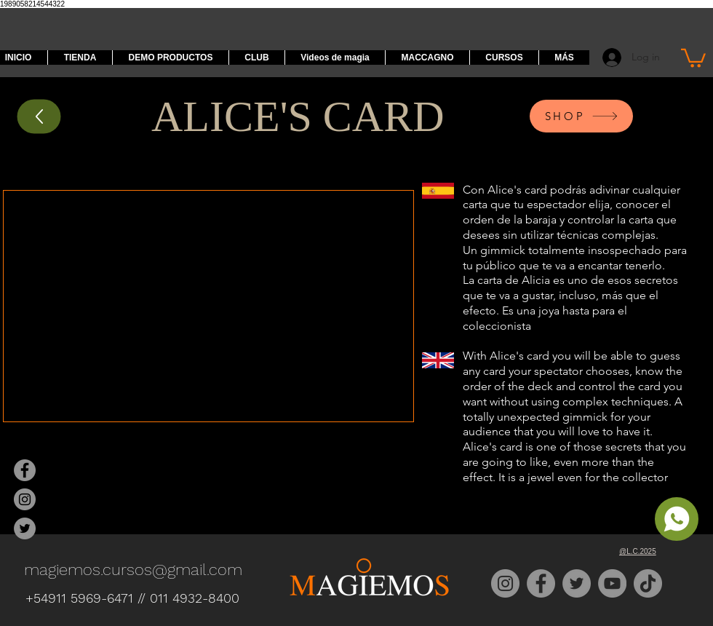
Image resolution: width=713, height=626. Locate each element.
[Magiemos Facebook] (25, 470)
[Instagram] (505, 583)
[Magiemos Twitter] (25, 528)
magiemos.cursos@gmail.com (133, 569)
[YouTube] (612, 583)
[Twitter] (576, 583)
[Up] (39, 116)
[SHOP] (581, 116)
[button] (693, 57)
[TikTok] (648, 583)
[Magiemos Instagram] (25, 499)
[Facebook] (541, 583)
